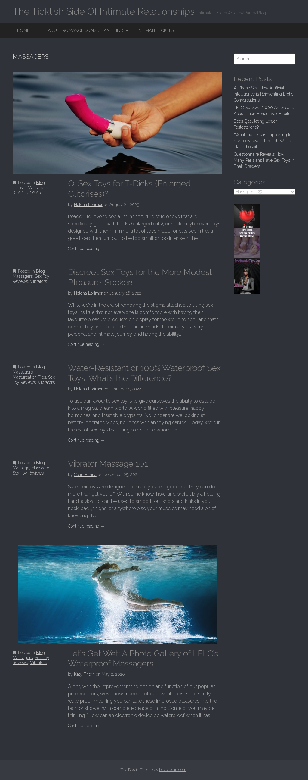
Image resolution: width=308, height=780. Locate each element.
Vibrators (38, 281)
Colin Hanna (85, 474)
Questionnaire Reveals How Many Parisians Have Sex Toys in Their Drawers (264, 160)
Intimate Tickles (155, 30)
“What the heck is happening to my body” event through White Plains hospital (262, 140)
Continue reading (86, 248)
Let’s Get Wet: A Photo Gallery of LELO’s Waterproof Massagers (143, 659)
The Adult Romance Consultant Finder (83, 30)
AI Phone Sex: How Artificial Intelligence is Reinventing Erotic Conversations (263, 94)
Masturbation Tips (29, 377)
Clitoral (19, 187)
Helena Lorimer (88, 204)
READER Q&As (27, 192)
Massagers (38, 187)
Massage (21, 467)
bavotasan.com (172, 769)
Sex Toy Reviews (34, 380)
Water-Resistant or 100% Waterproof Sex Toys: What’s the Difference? (144, 373)
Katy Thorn (84, 674)
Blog (40, 182)
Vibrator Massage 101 (108, 464)
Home (23, 30)
